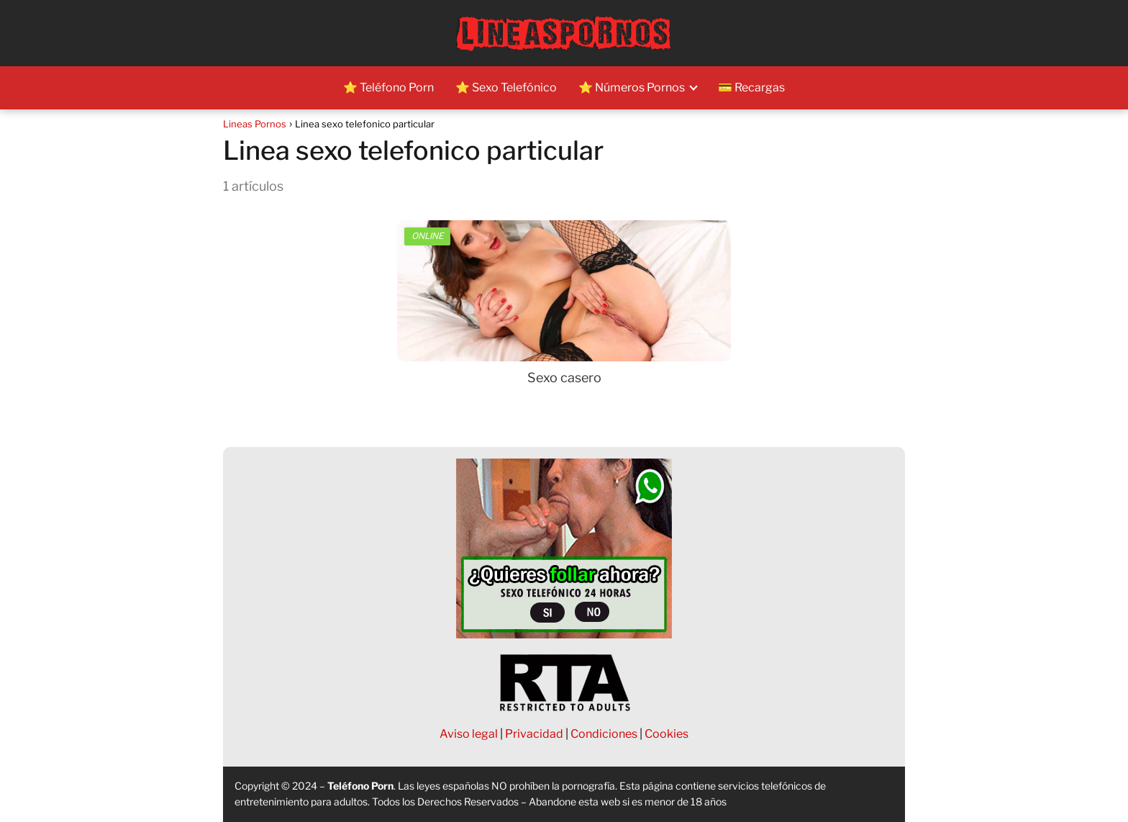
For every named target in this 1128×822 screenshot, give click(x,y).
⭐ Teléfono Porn (388, 87)
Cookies (666, 734)
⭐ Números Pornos (631, 87)
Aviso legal (469, 734)
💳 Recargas (751, 87)
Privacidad (534, 734)
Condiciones (603, 734)
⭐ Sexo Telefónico (506, 87)
